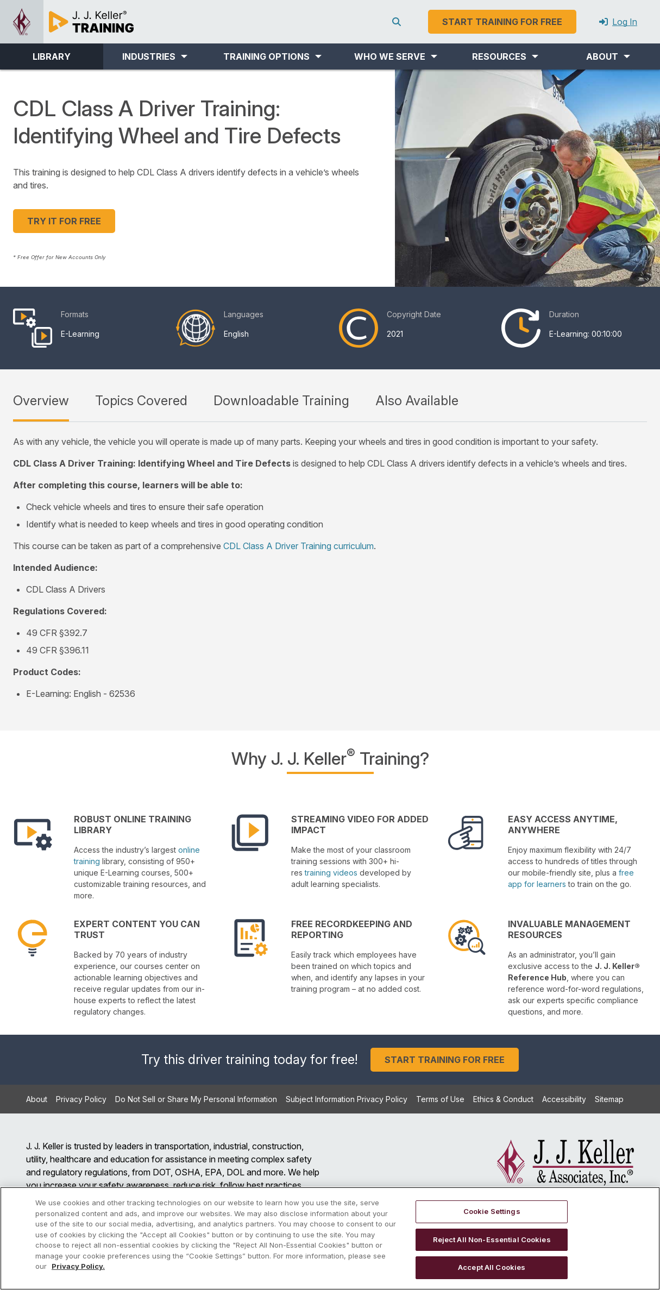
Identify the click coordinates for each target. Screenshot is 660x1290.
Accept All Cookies (491, 1267)
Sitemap (609, 1099)
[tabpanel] (330, 567)
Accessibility (564, 1099)
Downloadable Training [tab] (281, 400)
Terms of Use (440, 1099)
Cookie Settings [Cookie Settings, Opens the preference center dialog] (491, 1211)
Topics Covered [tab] (141, 400)
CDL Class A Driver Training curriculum (298, 545)
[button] (154, 56)
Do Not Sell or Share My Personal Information (196, 1099)
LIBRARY (52, 56)
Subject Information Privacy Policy (346, 1099)
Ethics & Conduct (503, 1099)
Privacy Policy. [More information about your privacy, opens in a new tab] (78, 1266)
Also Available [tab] (416, 400)
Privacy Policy (81, 1099)
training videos (331, 872)
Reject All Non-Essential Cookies (492, 1239)
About (36, 1099)
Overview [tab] (41, 400)
